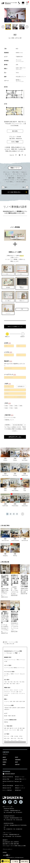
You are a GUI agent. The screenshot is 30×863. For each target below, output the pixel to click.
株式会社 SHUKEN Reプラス (9, 782)
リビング (6, 730)
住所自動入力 (21, 386)
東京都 (5, 715)
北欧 (17, 691)
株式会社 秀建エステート (20, 779)
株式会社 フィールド (19, 776)
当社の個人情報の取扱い (18, 424)
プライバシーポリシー (7, 849)
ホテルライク (7, 691)
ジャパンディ (7, 693)
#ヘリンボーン (10, 176)
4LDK (20, 701)
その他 (5, 661)
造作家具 (6, 695)
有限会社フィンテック (20, 787)
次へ (24, 187)
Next (27, 26)
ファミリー (16, 673)
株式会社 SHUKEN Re (8, 776)
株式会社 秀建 (6, 779)
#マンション (6, 172)
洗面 (11, 728)
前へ (6, 187)
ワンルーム (6, 701)
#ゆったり (7, 174)
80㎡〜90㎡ (6, 683)
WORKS (4, 762)
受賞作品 (6, 722)
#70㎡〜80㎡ (15, 172)
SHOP (16, 762)
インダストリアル (14, 693)
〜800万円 (6, 707)
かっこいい (6, 689)
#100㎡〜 (20, 740)
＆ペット (6, 675)
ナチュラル (13, 691)
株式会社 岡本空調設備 (8, 785)
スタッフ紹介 (15, 141)
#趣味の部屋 (11, 177)
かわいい (12, 689)
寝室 (18, 730)
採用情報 (5, 852)
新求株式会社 (18, 790)
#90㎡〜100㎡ (14, 740)
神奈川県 (13, 715)
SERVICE (5, 759)
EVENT (16, 757)
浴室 (8, 728)
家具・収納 (22, 728)
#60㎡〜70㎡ (13, 738)
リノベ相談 (15, 861)
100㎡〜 (18, 683)
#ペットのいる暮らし (22, 179)
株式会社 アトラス (19, 785)
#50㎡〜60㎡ (7, 738)
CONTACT (17, 764)
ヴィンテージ (22, 693)
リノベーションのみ (8, 667)
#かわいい (24, 172)
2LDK (14, 701)
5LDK (24, 701)
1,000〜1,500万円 (21, 707)
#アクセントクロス (9, 179)
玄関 (5, 728)
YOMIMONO (18, 759)
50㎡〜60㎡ (10, 681)
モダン (20, 691)
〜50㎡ (5, 681)
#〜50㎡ (20, 736)
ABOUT (4, 757)
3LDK (17, 701)
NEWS (4, 764)
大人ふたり (22, 673)
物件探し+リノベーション (19, 667)
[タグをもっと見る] (15, 742)
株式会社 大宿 (18, 781)
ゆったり (16, 689)
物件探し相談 (24, 861)
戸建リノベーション (20, 659)
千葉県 (9, 715)
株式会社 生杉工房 (7, 787)
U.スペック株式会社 (7, 790)
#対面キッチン (20, 177)
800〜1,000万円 (12, 707)
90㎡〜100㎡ (12, 683)
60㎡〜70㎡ (16, 681)
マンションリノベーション (10, 659)
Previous (3, 26)
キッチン (14, 730)
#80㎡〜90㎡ (7, 740)
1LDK (11, 701)
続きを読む (15, 131)
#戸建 (12, 736)
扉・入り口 (14, 728)
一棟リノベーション (7, 832)
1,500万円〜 (6, 709)
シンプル (21, 689)
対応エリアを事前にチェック (15, 326)
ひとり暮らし (7, 673)
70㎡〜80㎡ (22, 681)
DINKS (12, 673)
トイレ (10, 730)
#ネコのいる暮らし (21, 181)
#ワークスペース (21, 176)
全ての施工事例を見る (14, 192)
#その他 (16, 736)
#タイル (25, 174)
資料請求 (5, 861)
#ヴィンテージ (16, 174)
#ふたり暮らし (10, 181)
